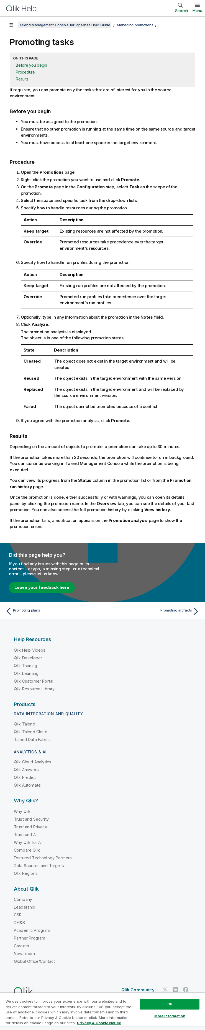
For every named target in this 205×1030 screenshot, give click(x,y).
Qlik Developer (28, 658)
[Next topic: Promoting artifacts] (152, 611)
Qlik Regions (26, 873)
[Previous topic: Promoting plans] (52, 611)
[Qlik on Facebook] (186, 989)
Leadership (24, 907)
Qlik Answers (26, 769)
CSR (18, 914)
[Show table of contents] (11, 25)
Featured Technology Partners (43, 857)
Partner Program (29, 938)
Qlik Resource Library (34, 688)
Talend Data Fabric (32, 739)
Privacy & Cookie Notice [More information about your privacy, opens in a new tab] (99, 1023)
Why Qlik (22, 811)
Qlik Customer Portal (33, 681)
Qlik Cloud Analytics (32, 762)
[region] (102, 1011)
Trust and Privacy (30, 826)
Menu (197, 10)
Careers (21, 945)
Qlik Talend (24, 724)
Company (23, 899)
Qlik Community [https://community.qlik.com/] (138, 989)
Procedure (25, 72)
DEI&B (19, 922)
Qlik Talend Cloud (30, 731)
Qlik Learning (26, 673)
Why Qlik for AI (28, 842)
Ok (169, 1004)
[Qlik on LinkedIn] (175, 989)
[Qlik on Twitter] (165, 989)
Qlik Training (25, 665)
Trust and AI (25, 834)
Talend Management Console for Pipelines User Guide (64, 25)
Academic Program (32, 930)
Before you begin (31, 65)
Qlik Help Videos (30, 650)
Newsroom (24, 953)
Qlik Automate (27, 785)
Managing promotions (135, 25)
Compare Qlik (27, 850)
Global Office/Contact (34, 961)
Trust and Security (31, 819)
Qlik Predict (25, 777)
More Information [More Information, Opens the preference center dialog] (169, 1016)
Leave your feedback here (41, 587)
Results (22, 79)
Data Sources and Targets (39, 865)
